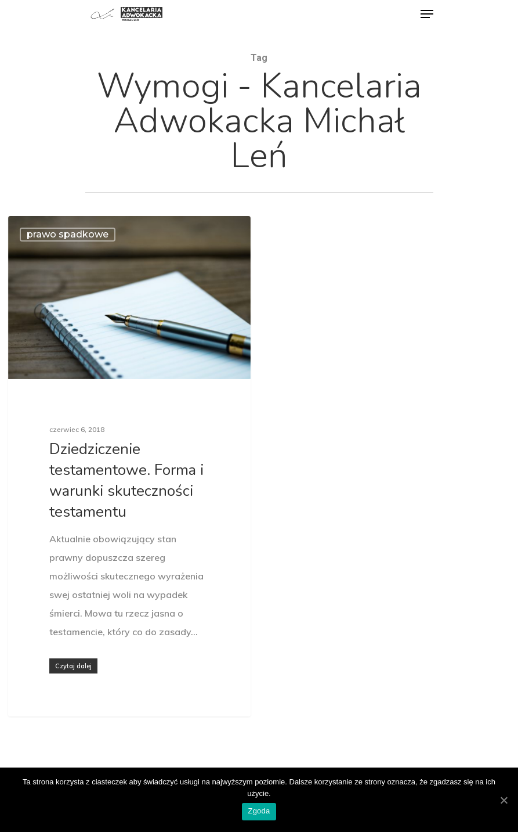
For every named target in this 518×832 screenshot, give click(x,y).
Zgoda (259, 810)
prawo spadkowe (67, 234)
